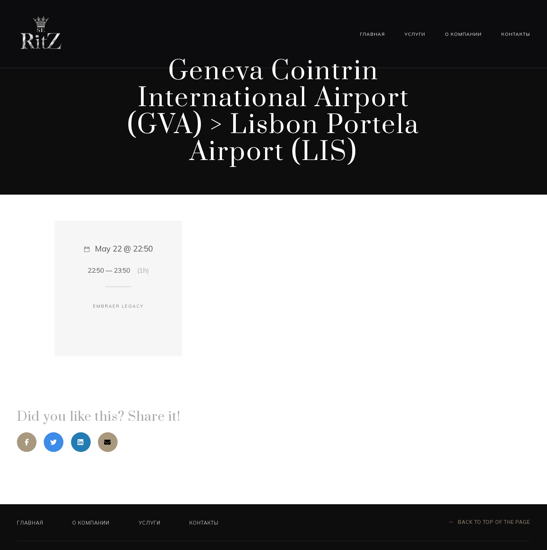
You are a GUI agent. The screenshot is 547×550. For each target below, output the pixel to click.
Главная (372, 34)
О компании (463, 34)
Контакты (515, 34)
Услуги (414, 34)
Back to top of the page (489, 522)
